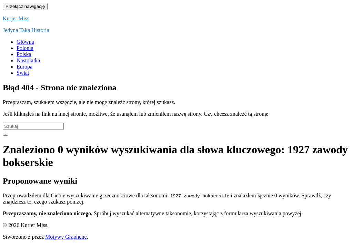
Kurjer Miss (16, 18)
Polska (24, 54)
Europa (24, 67)
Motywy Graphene (66, 237)
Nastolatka (28, 60)
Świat (23, 73)
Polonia (25, 48)
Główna (25, 42)
